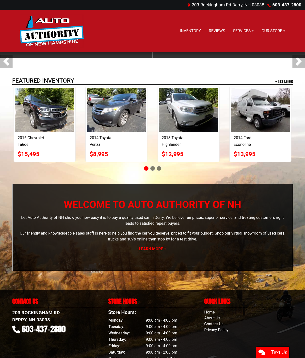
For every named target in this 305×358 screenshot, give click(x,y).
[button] (6, 61)
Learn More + (152, 249)
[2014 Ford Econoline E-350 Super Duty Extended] (260, 110)
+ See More (284, 81)
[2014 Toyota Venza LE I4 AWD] (116, 110)
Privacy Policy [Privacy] (216, 330)
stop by (163, 239)
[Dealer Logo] (51, 31)
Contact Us (214, 324)
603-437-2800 (287, 4)
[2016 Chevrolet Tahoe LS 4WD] (44, 110)
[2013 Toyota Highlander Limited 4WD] (188, 110)
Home (209, 312)
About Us (212, 318)
